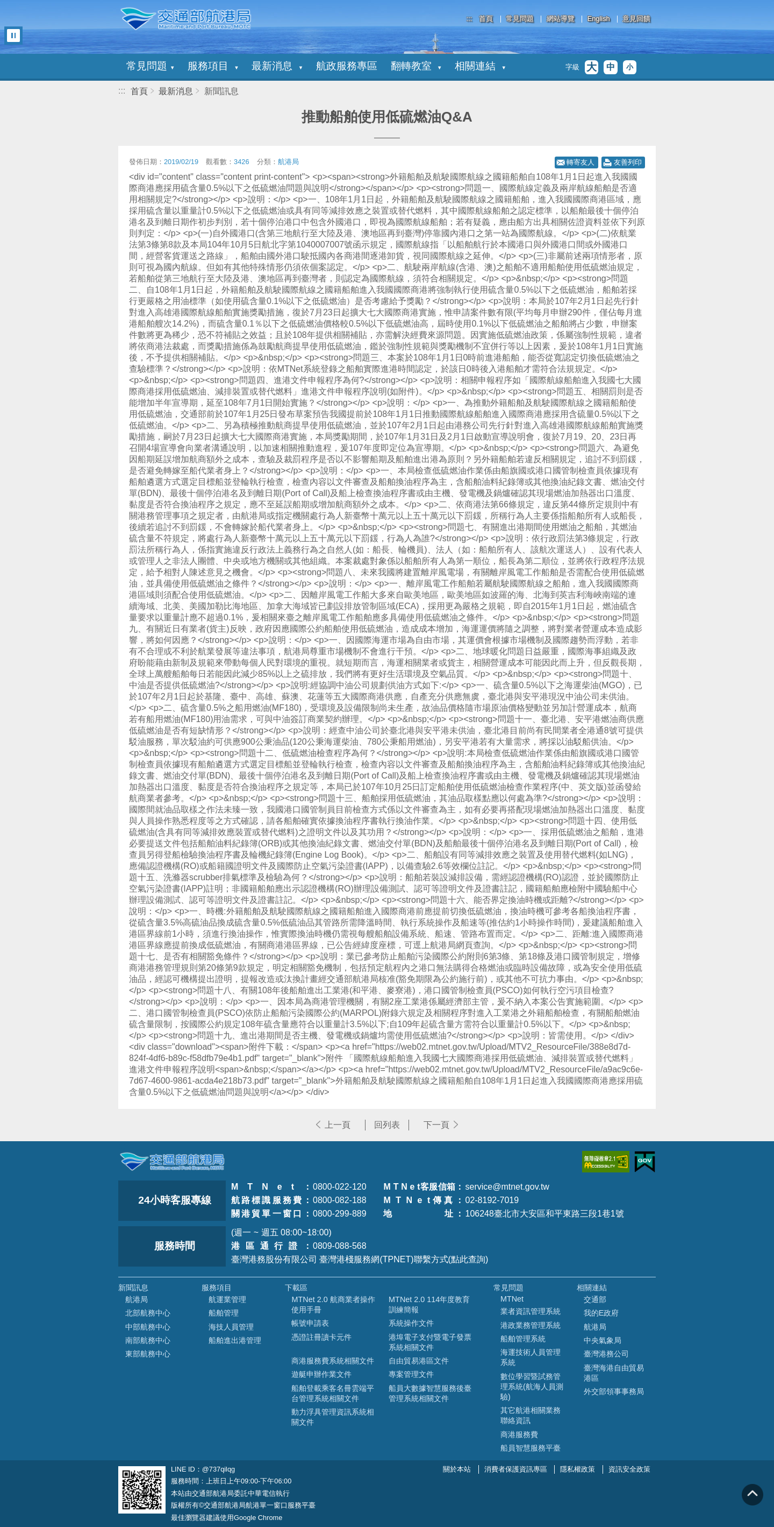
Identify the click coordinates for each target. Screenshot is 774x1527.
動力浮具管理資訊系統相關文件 (332, 1417)
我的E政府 (601, 1313)
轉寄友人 (580, 162)
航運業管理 (227, 1299)
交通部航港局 (185, 18)
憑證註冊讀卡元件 (321, 1337)
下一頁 (436, 1124)
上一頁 (337, 1124)
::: (469, 19)
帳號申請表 (310, 1323)
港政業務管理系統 (530, 1325)
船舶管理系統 (523, 1338)
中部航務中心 (147, 1327)
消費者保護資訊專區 (515, 1469)
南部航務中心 (147, 1340)
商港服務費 (519, 1434)
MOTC (172, 1161)
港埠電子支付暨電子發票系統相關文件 (430, 1342)
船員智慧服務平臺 (530, 1448)
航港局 (136, 1299)
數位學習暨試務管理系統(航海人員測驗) (531, 1386)
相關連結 (480, 66)
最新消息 (277, 66)
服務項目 (213, 66)
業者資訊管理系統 (530, 1311)
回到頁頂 (752, 1494)
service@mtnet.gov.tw (507, 1186)
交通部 (595, 1299)
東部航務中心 (147, 1353)
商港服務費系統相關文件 (332, 1360)
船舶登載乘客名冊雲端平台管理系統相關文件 (332, 1393)
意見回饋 (636, 19)
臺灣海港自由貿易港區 (614, 1372)
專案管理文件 (411, 1374)
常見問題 (520, 19)
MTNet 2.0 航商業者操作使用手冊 (333, 1304)
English (598, 19)
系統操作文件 (411, 1323)
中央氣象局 (602, 1340)
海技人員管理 (231, 1327)
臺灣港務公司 (606, 1353)
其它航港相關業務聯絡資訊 (530, 1415)
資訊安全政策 (629, 1469)
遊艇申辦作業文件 (321, 1374)
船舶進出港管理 (235, 1340)
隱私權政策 (577, 1469)
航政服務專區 (346, 66)
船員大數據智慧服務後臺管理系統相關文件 (430, 1393)
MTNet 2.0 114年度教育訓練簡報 (429, 1304)
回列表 (387, 1124)
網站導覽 (561, 19)
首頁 (486, 19)
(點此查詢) (468, 1259)
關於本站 (457, 1469)
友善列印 (628, 162)
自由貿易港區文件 (419, 1360)
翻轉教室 (416, 66)
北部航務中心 (147, 1313)
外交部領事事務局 (614, 1391)
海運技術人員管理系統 (530, 1357)
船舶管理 (224, 1313)
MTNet (512, 1299)
